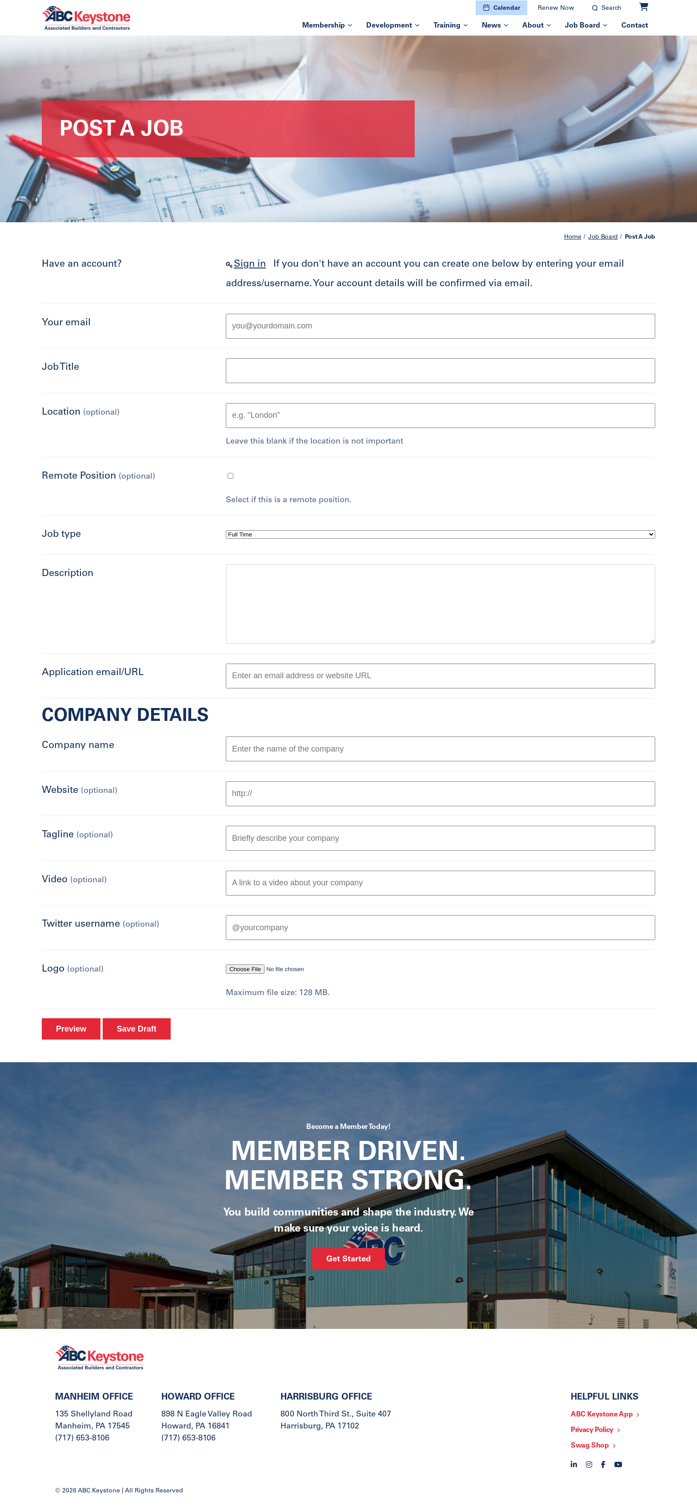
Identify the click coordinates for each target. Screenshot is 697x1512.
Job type (61, 535)
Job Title (60, 367)
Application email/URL (93, 673)
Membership (323, 25)
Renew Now (556, 8)
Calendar (506, 8)
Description (67, 574)
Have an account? (82, 264)
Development (389, 25)
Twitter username (100, 924)
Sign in (250, 264)
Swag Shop (590, 1445)
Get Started (348, 1260)
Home (572, 237)
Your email (66, 323)
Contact (634, 25)
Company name (78, 746)
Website (79, 791)
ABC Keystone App (602, 1414)
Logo (73, 969)
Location (81, 412)
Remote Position (98, 476)
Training (447, 25)
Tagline (77, 835)
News (491, 25)
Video (74, 880)
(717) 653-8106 (82, 1439)
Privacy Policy (592, 1430)
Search (611, 8)
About (533, 25)
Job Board (582, 25)
